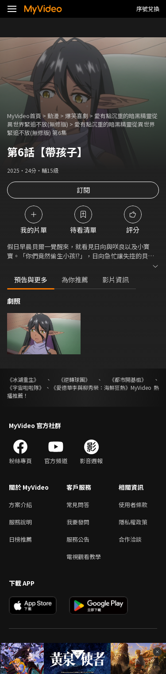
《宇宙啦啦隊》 (25, 387)
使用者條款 (133, 504)
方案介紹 (20, 504)
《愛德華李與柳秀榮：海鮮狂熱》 (91, 387)
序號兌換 (147, 8)
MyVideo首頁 (24, 115)
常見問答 (77, 504)
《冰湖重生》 (23, 379)
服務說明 (20, 522)
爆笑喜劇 (76, 115)
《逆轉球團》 (74, 379)
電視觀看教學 (83, 556)
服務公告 (77, 539)
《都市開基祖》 (128, 379)
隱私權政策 (133, 522)
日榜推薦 (20, 539)
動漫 (53, 115)
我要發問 (77, 522)
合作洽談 (130, 539)
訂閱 (83, 189)
